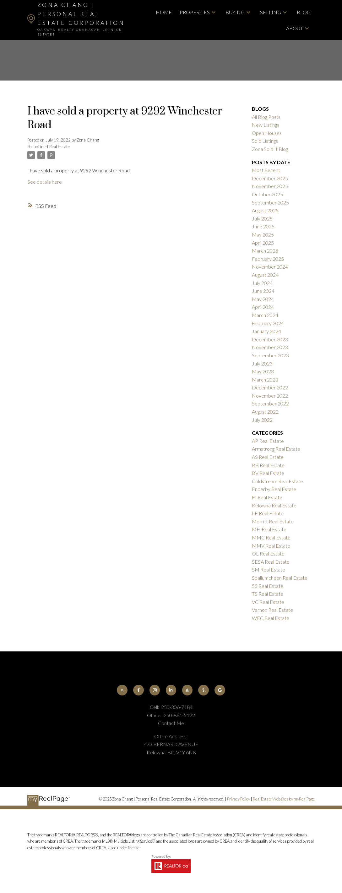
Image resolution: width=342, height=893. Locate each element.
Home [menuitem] (164, 12)
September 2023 (270, 355)
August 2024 (265, 275)
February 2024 (268, 323)
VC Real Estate (268, 602)
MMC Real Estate (271, 537)
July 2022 (262, 420)
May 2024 (263, 299)
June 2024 (263, 291)
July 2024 (262, 283)
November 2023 (270, 347)
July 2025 (262, 218)
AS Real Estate (268, 457)
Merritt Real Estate (273, 521)
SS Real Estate (267, 586)
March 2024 (265, 315)
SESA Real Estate (271, 562)
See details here (44, 182)
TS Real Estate (267, 594)
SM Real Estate (268, 569)
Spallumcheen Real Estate (279, 578)
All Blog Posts (266, 117)
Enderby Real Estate (274, 489)
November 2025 (270, 186)
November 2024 (270, 267)
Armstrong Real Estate (276, 449)
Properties (195, 12)
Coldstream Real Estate (277, 481)
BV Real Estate (268, 473)
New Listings (265, 125)
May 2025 (263, 234)
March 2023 (265, 379)
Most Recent (266, 170)
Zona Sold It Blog (270, 149)
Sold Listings (265, 141)
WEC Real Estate (270, 618)
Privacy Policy (238, 798)
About (294, 28)
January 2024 (266, 331)
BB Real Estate (268, 465)
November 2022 (270, 396)
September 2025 (270, 202)
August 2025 (265, 210)
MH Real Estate (269, 529)
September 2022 (270, 403)
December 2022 (270, 387)
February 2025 (268, 259)
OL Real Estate (268, 553)
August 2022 (265, 412)
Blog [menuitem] (304, 12)
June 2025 (263, 226)
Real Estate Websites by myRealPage (284, 798)
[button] (122, 690)
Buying (235, 12)
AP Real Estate (268, 441)
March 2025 (265, 251)
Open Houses (267, 133)
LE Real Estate (268, 513)
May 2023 (263, 371)
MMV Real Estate (271, 546)
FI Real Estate (57, 146)
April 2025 (263, 243)
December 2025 (270, 178)
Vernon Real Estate (272, 610)
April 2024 (263, 307)
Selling (270, 12)
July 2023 (262, 363)
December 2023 (270, 339)
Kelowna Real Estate (274, 505)
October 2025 (267, 194)
